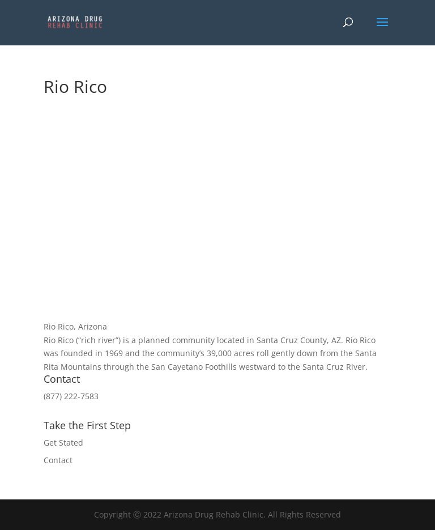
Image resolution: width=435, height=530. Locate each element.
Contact (58, 460)
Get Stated (63, 442)
